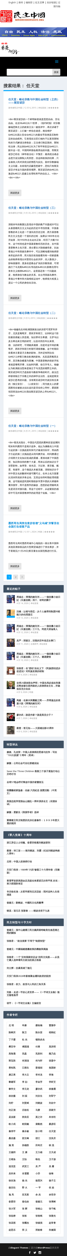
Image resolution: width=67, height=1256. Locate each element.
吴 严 (38, 1166)
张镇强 (38, 1222)
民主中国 (18, 107)
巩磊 (24, 1053)
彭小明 (38, 1131)
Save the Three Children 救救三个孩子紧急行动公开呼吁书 (33, 773)
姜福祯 (38, 1067)
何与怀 (38, 1060)
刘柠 (11, 1102)
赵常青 (52, 1222)
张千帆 (52, 1208)
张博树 (52, 1201)
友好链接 (51, 2)
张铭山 (38, 1208)
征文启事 (39, 2)
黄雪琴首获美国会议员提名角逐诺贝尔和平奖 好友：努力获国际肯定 (33, 882)
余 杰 (38, 1194)
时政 (40, 531)
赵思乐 (12, 1229)
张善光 (52, 1215)
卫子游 (52, 1159)
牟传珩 (52, 1116)
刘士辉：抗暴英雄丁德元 (19, 968)
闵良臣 (25, 1116)
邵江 (37, 1138)
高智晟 (12, 1053)
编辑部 (29, 2)
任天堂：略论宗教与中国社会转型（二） (32, 313)
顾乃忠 (52, 1053)
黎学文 (12, 1088)
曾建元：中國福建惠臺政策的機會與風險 (27, 949)
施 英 (11, 1145)
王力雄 (38, 1152)
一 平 (38, 1187)
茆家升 (52, 1109)
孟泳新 (12, 1116)
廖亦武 (38, 1088)
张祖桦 (12, 1215)
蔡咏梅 (38, 1025)
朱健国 (52, 1229)
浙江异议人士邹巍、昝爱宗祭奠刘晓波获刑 (28, 842)
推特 (20, 2)
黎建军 (12, 1081)
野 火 (24, 1187)
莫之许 (38, 1116)
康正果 (12, 1074)
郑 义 (24, 1229)
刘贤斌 (25, 1102)
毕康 (24, 1025)
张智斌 (38, 1215)
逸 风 (11, 1194)
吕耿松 (25, 1109)
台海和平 (34, 644)
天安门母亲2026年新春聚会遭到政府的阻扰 (29, 976)
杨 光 (24, 1180)
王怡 (24, 1159)
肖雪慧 (25, 1173)
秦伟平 (12, 1131)
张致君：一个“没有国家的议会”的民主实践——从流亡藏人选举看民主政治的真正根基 (33, 958)
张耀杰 (25, 1222)
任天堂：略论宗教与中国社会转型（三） (32, 208)
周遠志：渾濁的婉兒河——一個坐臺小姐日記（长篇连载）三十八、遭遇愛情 (38, 655)
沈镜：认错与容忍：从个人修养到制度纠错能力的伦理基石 (38, 613)
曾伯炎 (25, 1201)
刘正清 (12, 1109)
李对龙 (38, 1074)
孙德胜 (25, 1145)
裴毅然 (38, 1124)
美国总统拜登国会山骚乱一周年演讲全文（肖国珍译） (32, 803)
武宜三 (25, 1166)
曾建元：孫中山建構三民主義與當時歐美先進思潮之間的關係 (33, 931)
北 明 (11, 1025)
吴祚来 (12, 1173)
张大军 (12, 1208)
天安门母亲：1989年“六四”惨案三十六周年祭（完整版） (33, 871)
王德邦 (12, 1152)
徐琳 (51, 1173)
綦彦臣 (52, 1124)
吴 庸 (51, 1166)
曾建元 (38, 1201)
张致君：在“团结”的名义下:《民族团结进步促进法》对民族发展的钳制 (38, 670)
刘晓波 (38, 1102)
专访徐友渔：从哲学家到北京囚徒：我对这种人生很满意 (33, 893)
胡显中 (52, 1060)
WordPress (44, 1247)
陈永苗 (38, 1032)
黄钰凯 (12, 1067)
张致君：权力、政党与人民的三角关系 (26, 984)
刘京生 (38, 1095)
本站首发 (42, 107)
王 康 (24, 1152)
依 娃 (51, 1187)
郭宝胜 (12, 1060)
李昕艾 (52, 1081)
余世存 (52, 1194)
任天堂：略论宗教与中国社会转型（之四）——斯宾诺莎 (34, 101)
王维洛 (12, 1159)
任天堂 (52, 1131)
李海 (51, 1074)
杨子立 (52, 1180)
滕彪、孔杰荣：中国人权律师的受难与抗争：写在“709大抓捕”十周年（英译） (32, 753)
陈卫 (24, 1032)
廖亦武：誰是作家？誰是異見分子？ (35, 714)
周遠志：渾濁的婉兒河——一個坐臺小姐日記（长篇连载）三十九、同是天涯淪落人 (38, 627)
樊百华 (12, 1046)
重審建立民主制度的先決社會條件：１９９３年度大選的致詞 (33, 822)
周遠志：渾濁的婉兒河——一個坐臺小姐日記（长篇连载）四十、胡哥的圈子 (38, 598)
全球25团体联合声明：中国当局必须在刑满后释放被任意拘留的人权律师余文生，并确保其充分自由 (38, 685)
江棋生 (25, 1067)
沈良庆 (52, 1138)
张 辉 (24, 1208)
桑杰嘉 (12, 1138)
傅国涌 (25, 1046)
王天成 (52, 1152)
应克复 (25, 1194)
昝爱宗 (12, 1201)
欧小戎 (12, 1124)
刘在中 (52, 1102)
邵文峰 (25, 1138)
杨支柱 (12, 1187)
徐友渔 (12, 1180)
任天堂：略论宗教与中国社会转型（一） (32, 426)
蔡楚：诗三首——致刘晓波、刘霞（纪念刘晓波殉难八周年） (33, 852)
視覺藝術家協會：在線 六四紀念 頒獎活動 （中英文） (32, 792)
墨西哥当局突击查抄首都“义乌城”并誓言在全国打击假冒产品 (33, 524)
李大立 (25, 1074)
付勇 (37, 1046)
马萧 (37, 1109)
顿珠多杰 (40, 1039)
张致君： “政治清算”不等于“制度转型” (26, 940)
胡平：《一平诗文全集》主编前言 (24, 1003)
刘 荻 (24, 1095)
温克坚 (12, 1166)
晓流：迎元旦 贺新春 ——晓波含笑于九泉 (28, 910)
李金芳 (38, 1081)
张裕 (24, 1215)
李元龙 (25, 1088)
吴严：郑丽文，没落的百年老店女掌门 (36, 640)
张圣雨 (12, 1222)
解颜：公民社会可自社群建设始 (23, 763)
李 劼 (24, 1081)
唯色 (37, 1159)
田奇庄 (38, 1145)
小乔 (37, 1173)
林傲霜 (52, 1088)
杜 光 (24, 1039)
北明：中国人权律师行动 (19, 861)
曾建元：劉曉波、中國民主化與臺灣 (25, 902)
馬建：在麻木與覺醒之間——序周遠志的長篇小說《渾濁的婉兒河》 (38, 702)
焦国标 (52, 1067)
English (12, 2)
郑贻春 (38, 1229)
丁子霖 (12, 1039)
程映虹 (52, 1032)
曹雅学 (52, 1025)
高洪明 (52, 1046)
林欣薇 (12, 1095)
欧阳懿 (25, 1124)
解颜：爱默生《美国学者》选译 (23, 812)
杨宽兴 (38, 1180)
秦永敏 (25, 1131)
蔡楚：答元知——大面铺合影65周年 (35, 728)
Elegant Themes (19, 1247)
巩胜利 (38, 1053)
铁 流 (51, 1145)
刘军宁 (52, 1095)
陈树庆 (12, 1032)
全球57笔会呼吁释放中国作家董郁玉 (25, 782)
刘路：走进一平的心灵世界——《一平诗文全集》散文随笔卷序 (33, 994)
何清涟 (25, 1060)
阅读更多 (14, 192)
